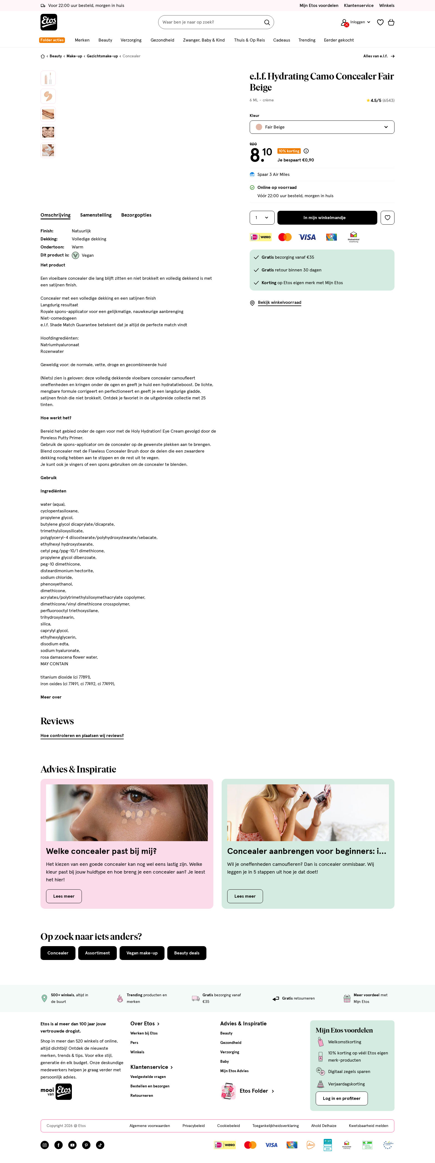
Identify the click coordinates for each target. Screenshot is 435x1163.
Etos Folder (257, 1091)
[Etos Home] (49, 22)
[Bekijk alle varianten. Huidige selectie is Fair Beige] (322, 127)
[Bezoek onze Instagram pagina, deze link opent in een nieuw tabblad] (45, 1145)
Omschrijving (55, 215)
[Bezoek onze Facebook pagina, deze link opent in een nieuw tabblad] (58, 1145)
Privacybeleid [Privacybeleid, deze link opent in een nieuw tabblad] (194, 1126)
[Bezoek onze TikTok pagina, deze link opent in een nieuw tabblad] (100, 1145)
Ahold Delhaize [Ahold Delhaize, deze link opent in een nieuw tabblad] (324, 1126)
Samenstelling (96, 215)
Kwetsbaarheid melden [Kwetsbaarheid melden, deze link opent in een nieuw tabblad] (368, 1126)
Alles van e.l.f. (375, 56)
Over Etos (145, 1023)
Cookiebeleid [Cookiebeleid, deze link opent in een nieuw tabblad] (228, 1126)
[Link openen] (327, 1145)
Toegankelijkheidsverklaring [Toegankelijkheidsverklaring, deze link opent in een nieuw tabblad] (275, 1126)
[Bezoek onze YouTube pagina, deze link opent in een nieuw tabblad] (72, 1145)
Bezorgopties (136, 215)
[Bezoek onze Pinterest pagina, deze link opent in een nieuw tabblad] (86, 1145)
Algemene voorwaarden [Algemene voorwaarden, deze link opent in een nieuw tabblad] (150, 1126)
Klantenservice (359, 5)
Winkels (386, 5)
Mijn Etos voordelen (319, 5)
